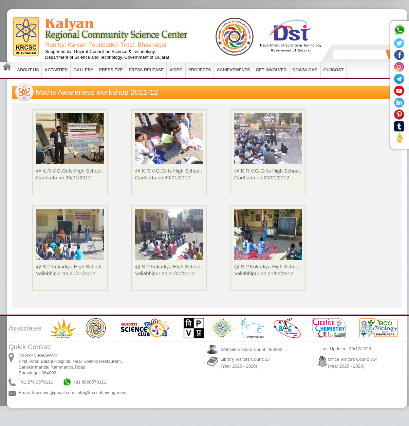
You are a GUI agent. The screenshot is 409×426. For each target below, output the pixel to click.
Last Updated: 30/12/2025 (345, 348)
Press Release (146, 70)
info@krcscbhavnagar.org (102, 392)
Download (305, 70)
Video (175, 70)
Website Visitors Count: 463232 (251, 349)
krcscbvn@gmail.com (53, 392)
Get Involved (271, 70)
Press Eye (111, 70)
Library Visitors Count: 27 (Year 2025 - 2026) (245, 363)
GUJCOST (333, 70)
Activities (56, 70)
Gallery (83, 70)
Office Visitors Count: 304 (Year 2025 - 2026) (353, 363)
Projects (199, 70)
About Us (28, 70)
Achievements (233, 70)
